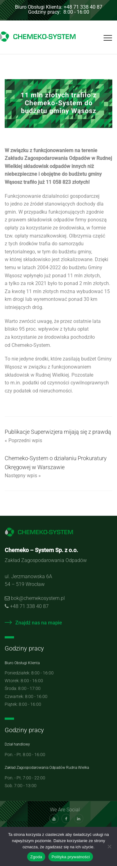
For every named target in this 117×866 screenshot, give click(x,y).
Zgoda (36, 857)
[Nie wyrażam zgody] (109, 846)
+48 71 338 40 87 (29, 606)
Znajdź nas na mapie (33, 623)
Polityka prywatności (70, 857)
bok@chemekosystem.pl (38, 598)
